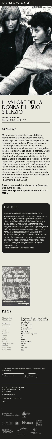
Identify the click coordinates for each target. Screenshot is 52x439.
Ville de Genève (10, 423)
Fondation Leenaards (35, 431)
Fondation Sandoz (21, 431)
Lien (22, 350)
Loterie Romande (27, 423)
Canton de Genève (26, 415)
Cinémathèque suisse (10, 415)
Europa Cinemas (7, 431)
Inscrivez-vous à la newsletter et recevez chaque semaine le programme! (23, 369)
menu (48, 3)
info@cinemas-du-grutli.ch (11, 398)
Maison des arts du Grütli (39, 423)
